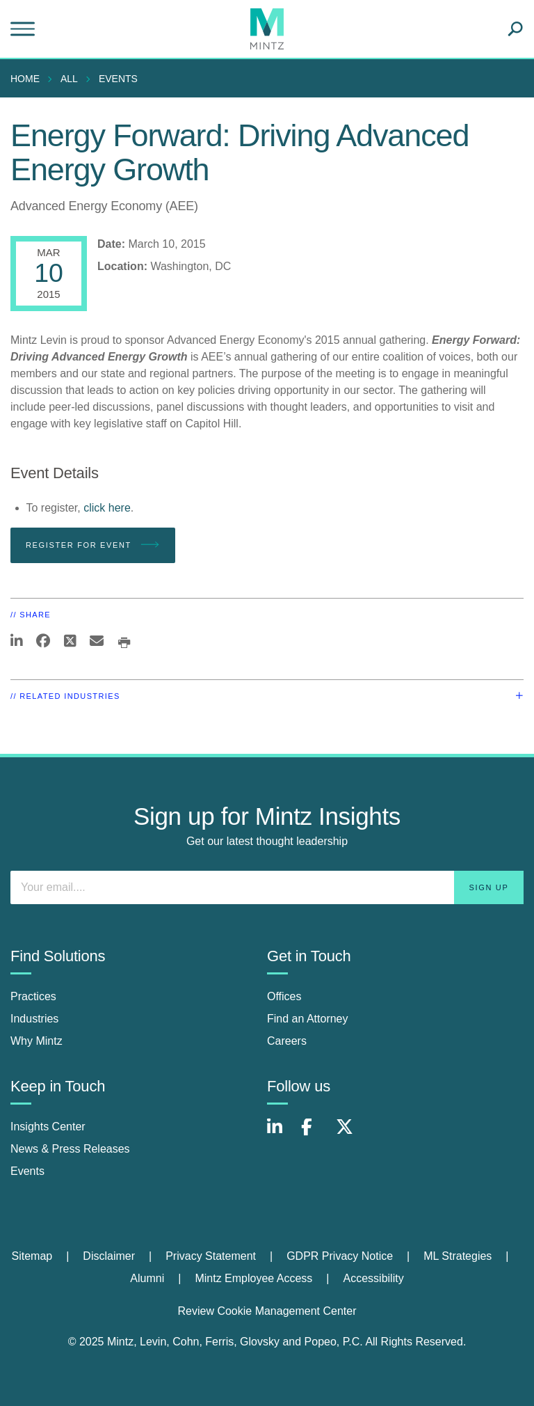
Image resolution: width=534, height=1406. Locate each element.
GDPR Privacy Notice (339, 1256)
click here (107, 508)
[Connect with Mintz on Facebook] (315, 1134)
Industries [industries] (34, 1019)
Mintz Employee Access (253, 1278)
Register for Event (93, 545)
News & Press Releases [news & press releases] (70, 1149)
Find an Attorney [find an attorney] (307, 1019)
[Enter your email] (267, 887)
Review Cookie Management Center (266, 1311)
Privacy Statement (210, 1256)
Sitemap (31, 1256)
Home (25, 78)
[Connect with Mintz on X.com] (350, 1134)
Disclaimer (109, 1256)
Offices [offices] (284, 996)
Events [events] (27, 1171)
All (69, 78)
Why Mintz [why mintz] (36, 1041)
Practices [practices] (33, 996)
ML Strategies (457, 1256)
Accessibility (373, 1278)
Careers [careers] (287, 1041)
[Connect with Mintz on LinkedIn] (281, 1134)
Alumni (147, 1278)
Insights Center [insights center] (48, 1126)
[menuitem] (28, 78)
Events (118, 78)
